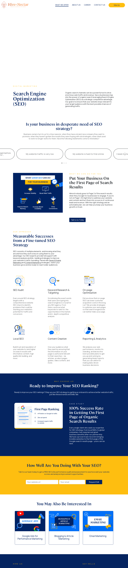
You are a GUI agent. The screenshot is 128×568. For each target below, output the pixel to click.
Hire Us (117, 5)
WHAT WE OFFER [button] (62, 5)
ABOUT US (76, 5)
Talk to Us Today (77, 220)
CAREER (87, 5)
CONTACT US (99, 5)
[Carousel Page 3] (66, 163)
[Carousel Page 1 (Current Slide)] (61, 163)
